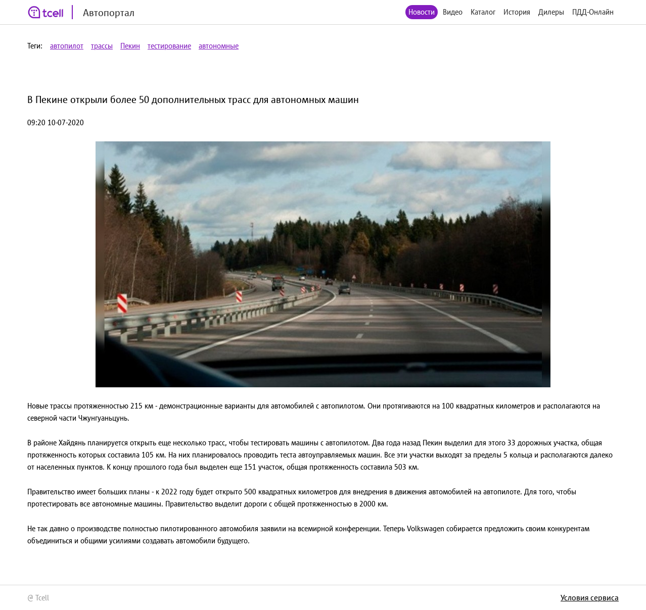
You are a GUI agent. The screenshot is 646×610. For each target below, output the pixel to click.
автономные (219, 45)
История (516, 12)
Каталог (483, 12)
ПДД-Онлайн (593, 12)
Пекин (130, 45)
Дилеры (551, 12)
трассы (102, 45)
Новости (421, 12)
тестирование (169, 45)
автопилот (66, 45)
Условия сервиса (590, 597)
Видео (453, 12)
